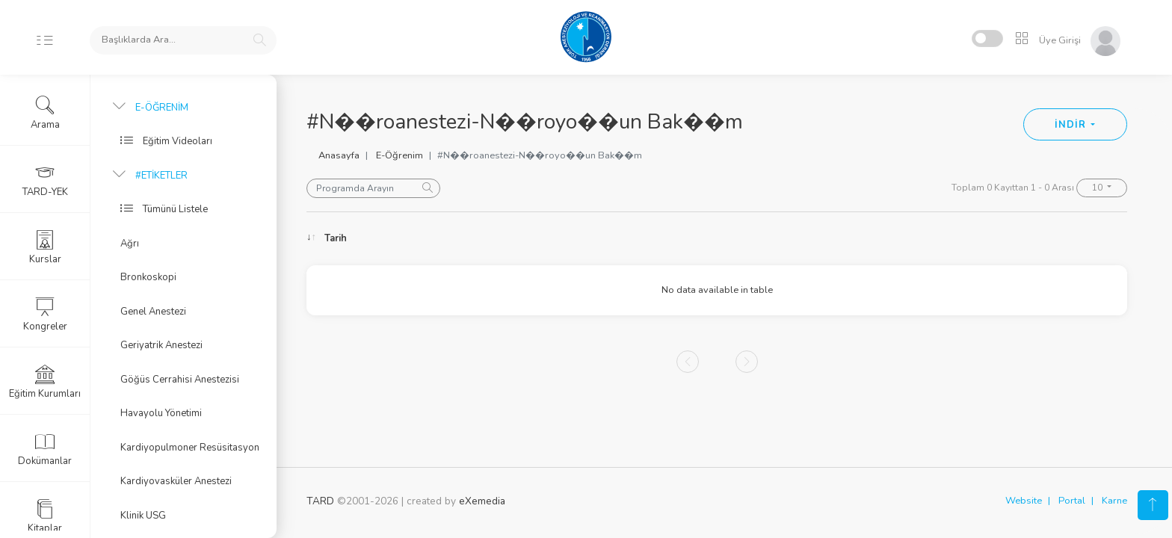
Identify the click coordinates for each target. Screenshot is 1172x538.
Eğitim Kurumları (45, 382)
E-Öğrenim (399, 155)
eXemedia (482, 501)
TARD (320, 501)
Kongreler (45, 314)
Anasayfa (339, 155)
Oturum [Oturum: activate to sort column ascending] (828, 238)
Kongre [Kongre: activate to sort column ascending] (995, 238)
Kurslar (45, 247)
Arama (45, 113)
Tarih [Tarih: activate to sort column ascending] (335, 238)
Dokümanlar (45, 449)
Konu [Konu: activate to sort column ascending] (477, 238)
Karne (1114, 500)
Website (1023, 500)
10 (1098, 188)
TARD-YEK (45, 180)
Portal (1071, 500)
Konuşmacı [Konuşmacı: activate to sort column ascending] (634, 238)
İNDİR (1071, 125)
